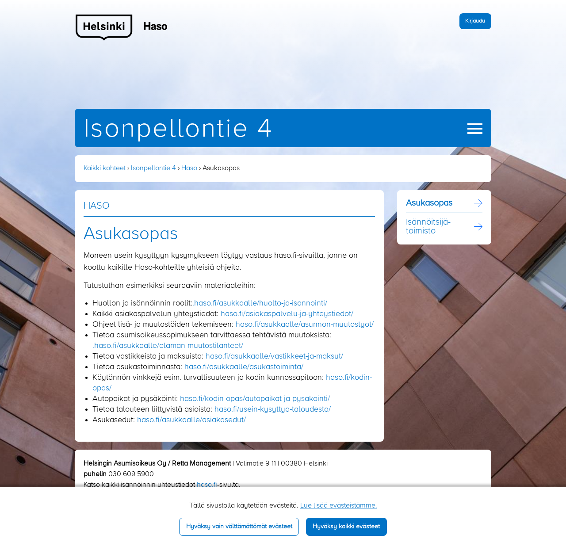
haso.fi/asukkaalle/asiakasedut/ (191, 420)
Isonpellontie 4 (178, 129)
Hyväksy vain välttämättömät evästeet (239, 526)
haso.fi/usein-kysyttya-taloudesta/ (272, 409)
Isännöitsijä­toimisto (428, 227)
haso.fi (207, 485)
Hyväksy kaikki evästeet (346, 526)
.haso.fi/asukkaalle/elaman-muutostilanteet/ (167, 346)
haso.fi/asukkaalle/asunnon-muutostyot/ (305, 324)
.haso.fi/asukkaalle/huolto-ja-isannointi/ (259, 303)
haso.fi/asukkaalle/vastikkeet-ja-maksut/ (274, 356)
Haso (189, 168)
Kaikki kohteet (105, 168)
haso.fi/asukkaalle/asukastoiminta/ (243, 367)
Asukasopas (429, 203)
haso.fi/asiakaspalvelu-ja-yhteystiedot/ (287, 314)
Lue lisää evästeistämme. (338, 505)
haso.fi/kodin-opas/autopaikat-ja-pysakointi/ (255, 399)
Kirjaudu (475, 21)
